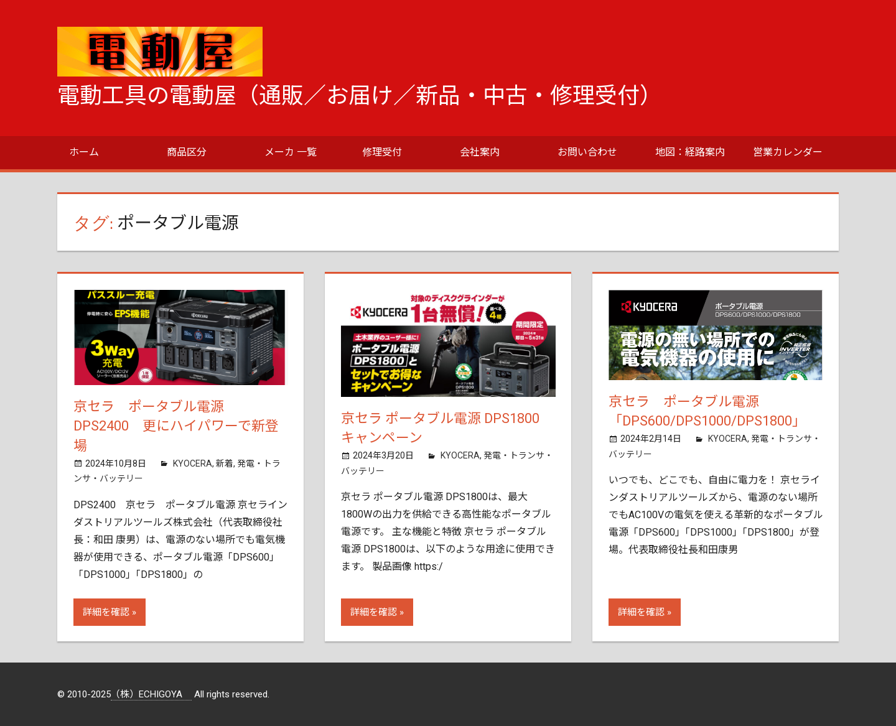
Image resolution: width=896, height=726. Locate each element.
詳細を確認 (106, 612)
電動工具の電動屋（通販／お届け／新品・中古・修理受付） (359, 96)
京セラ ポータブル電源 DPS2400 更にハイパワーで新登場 (176, 426)
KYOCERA (192, 463)
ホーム (84, 152)
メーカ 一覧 (290, 152)
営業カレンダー (788, 152)
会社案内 (480, 152)
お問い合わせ (587, 152)
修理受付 (382, 152)
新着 (224, 463)
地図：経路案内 (690, 152)
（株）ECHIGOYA (151, 694)
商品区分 (187, 152)
